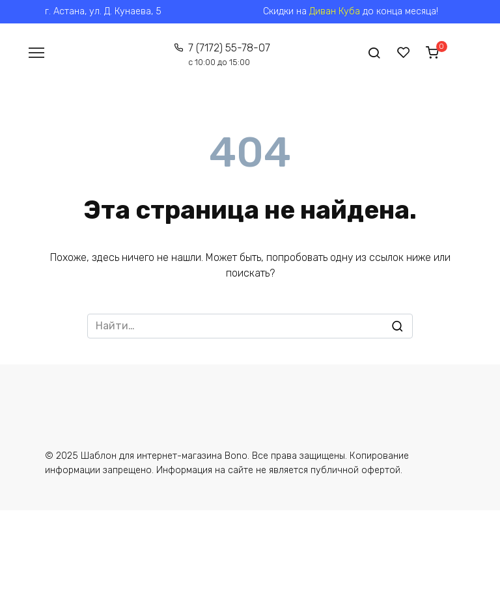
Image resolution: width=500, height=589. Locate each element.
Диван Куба (334, 11)
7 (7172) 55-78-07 (229, 54)
